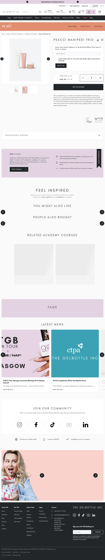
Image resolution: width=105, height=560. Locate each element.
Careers (4, 528)
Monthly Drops (46, 18)
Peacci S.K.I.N (85, 26)
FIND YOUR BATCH (74, 6)
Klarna (28, 524)
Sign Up (98, 532)
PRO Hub (57, 18)
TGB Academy (18, 518)
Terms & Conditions (42, 512)
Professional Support (52, 135)
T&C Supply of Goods (25, 552)
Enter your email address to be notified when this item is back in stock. (78, 48)
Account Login (18, 511)
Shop (9, 18)
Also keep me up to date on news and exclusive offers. (79, 60)
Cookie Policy (15, 552)
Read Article (8, 389)
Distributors (30, 528)
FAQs (28, 511)
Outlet (85, 18)
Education (4, 514)
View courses (17, 169)
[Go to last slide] (27, 2)
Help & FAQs (85, 6)
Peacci (37, 18)
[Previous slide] (3, 212)
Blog (91, 18)
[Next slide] (78, 2)
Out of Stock (78, 87)
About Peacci (98, 26)
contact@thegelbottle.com (62, 515)
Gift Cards (17, 521)
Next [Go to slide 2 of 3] (48, 58)
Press (3, 525)
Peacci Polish (72, 26)
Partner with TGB (68, 18)
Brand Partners (31, 531)
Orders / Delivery (29, 516)
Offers (78, 18)
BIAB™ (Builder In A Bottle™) (23, 18)
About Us (4, 521)
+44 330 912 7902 (60, 511)
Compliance (30, 521)
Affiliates (29, 535)
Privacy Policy (43, 517)
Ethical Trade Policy (6, 552)
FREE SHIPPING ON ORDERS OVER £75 (52, 2)
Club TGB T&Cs (43, 521)
